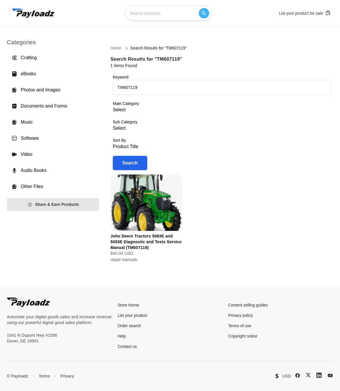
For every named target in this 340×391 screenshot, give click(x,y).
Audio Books (29, 170)
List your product (133, 315)
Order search (129, 325)
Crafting (24, 58)
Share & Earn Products (53, 204)
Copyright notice (242, 336)
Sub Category (125, 122)
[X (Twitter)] (308, 375)
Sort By (119, 140)
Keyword (120, 77)
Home (115, 48)
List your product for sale (305, 13)
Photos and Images (36, 90)
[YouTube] (330, 375)
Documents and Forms (39, 106)
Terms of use (239, 325)
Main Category (126, 103)
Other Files (27, 186)
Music (22, 122)
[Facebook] (297, 375)
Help (122, 336)
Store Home (128, 305)
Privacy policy (240, 315)
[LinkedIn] (319, 375)
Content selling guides (248, 305)
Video (22, 154)
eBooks (24, 74)
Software (25, 138)
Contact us (127, 346)
